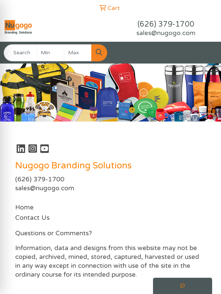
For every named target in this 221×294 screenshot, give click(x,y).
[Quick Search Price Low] (50, 52)
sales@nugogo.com (166, 33)
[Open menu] (206, 52)
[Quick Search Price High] (78, 52)
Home (24, 207)
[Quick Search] (20, 52)
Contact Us (32, 218)
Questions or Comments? (53, 233)
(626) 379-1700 (165, 24)
